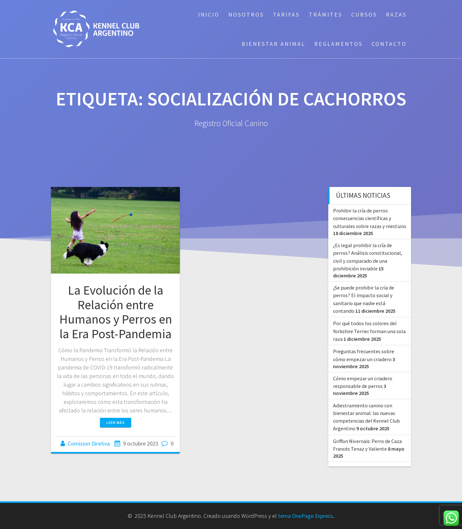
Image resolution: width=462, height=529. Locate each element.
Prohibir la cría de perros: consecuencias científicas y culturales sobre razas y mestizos (369, 218)
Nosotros (246, 14)
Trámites (325, 14)
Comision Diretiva (89, 443)
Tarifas (286, 14)
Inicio (208, 14)
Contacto (389, 43)
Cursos (364, 14)
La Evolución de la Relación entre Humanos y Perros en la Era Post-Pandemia (115, 312)
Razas (396, 14)
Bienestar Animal (273, 43)
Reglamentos (338, 43)
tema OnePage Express (305, 515)
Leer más (115, 422)
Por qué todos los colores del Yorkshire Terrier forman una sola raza (369, 331)
